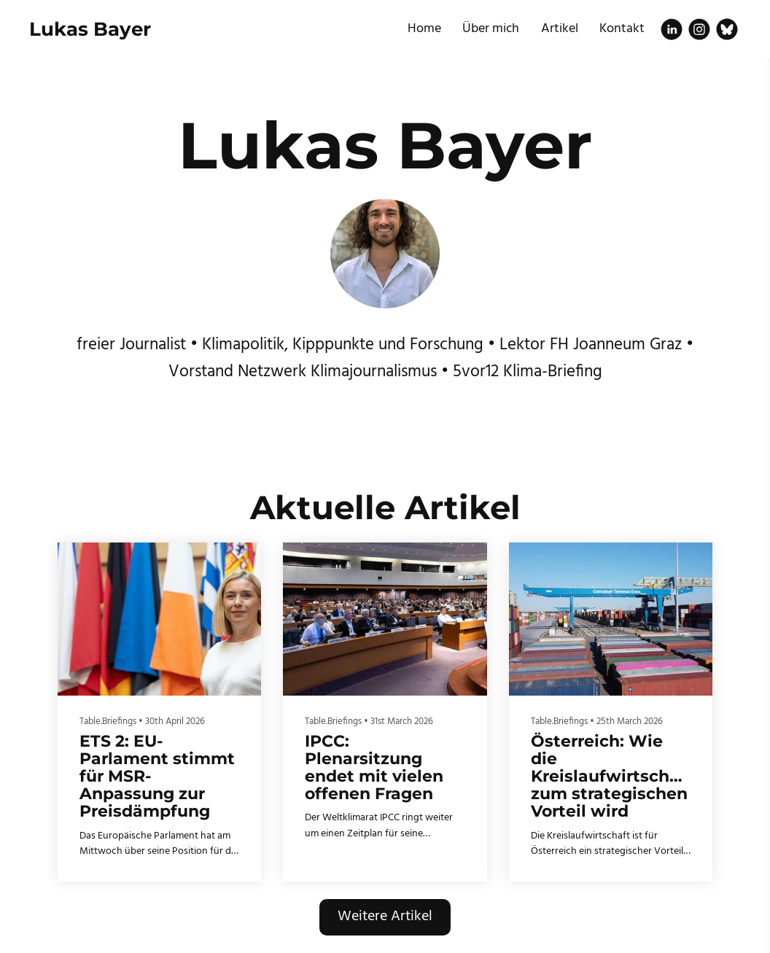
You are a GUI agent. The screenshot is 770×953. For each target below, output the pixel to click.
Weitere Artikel (385, 916)
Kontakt (622, 28)
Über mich (490, 28)
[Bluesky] (727, 29)
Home (424, 28)
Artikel (559, 28)
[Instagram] (699, 29)
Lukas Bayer (90, 29)
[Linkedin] (671, 29)
